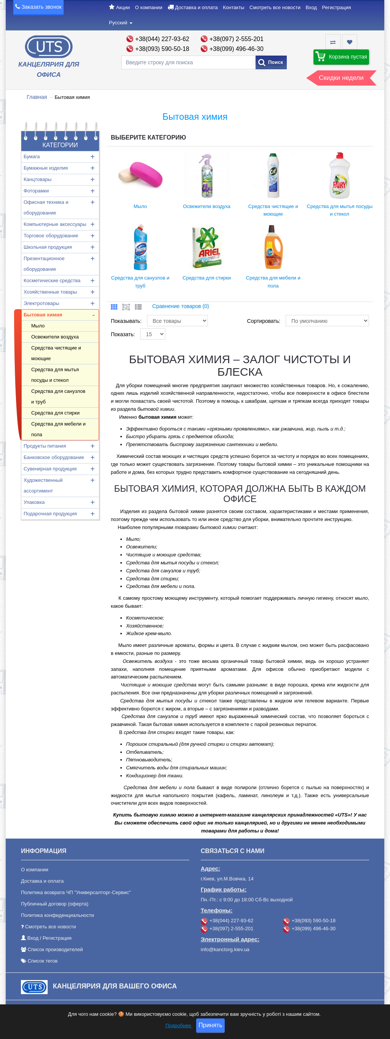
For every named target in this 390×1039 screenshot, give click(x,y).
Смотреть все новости (274, 7)
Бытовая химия (43, 315)
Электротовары (41, 303)
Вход (311, 7)
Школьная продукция (48, 247)
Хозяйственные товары (50, 292)
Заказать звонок (42, 7)
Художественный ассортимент (43, 485)
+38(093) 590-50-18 (162, 49)
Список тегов (43, 961)
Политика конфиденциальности (57, 915)
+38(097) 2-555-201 (236, 39)
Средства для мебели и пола (58, 429)
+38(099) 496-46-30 (236, 49)
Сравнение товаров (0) (180, 306)
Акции (123, 7)
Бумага (32, 156)
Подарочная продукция (50, 513)
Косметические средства (52, 280)
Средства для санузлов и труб (58, 396)
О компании (149, 7)
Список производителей (55, 949)
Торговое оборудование (51, 235)
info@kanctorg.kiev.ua (225, 949)
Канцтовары (37, 179)
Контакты (233, 7)
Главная (37, 97)
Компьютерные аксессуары (55, 224)
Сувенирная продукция (50, 469)
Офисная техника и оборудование (46, 207)
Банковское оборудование (54, 457)
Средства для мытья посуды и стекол (55, 375)
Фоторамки (36, 191)
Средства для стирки (55, 413)
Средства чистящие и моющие (56, 353)
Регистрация (336, 7)
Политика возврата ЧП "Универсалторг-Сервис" (76, 892)
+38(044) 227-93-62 (162, 39)
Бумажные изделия (46, 168)
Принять (210, 1025)
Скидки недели (341, 77)
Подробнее (178, 1025)
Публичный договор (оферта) (54, 904)
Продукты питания (45, 446)
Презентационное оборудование (44, 264)
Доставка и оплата (196, 7)
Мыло (38, 326)
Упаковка (34, 502)
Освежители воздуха (55, 337)
